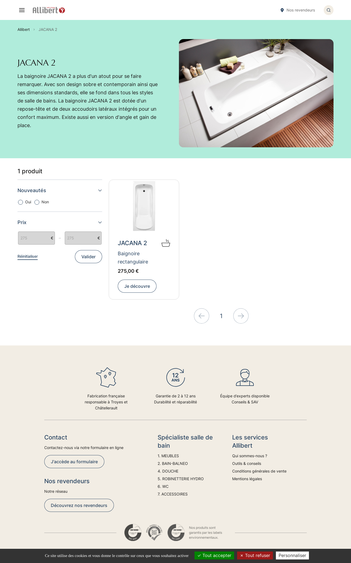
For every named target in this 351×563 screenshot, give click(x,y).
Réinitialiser (27, 256)
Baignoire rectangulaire (133, 258)
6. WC (163, 486)
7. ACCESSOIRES (173, 494)
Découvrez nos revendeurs (79, 505)
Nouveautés (59, 190)
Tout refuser (255, 555)
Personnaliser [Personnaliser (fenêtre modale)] (292, 555)
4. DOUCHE (168, 471)
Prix (59, 222)
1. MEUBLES (168, 455)
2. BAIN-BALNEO (173, 463)
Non (45, 202)
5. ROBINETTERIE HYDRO (181, 478)
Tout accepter (214, 555)
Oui (28, 202)
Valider (88, 256)
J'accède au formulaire (74, 461)
